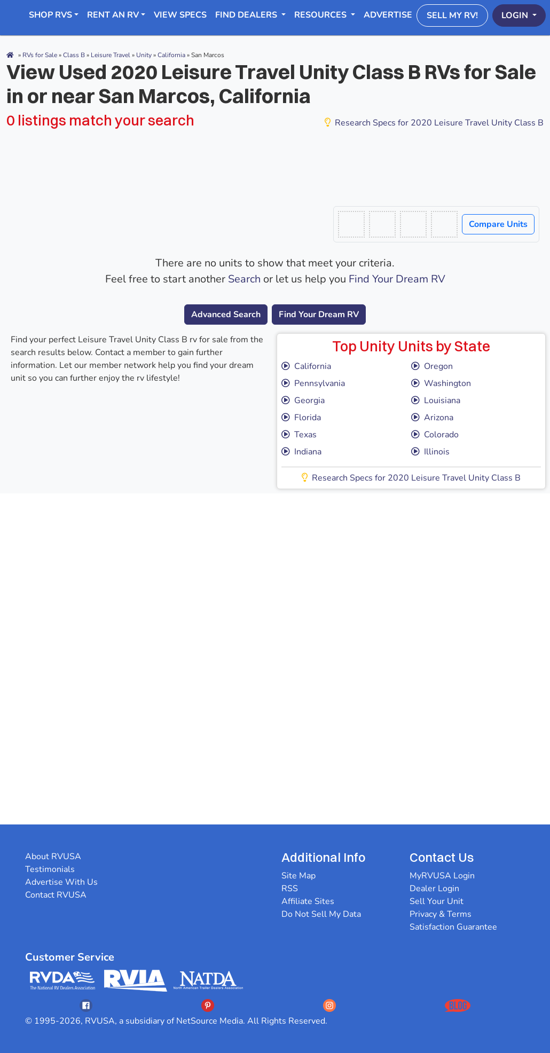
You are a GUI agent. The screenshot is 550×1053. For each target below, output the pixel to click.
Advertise (388, 15)
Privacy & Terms (441, 914)
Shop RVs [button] (50, 15)
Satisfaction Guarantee (453, 927)
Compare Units (498, 224)
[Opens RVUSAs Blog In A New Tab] (457, 1005)
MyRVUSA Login (442, 876)
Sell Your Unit (436, 901)
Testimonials (50, 869)
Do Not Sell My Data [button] (321, 914)
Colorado (435, 435)
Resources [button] (321, 15)
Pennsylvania (313, 383)
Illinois (430, 452)
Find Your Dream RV (397, 279)
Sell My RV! (452, 15)
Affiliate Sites (307, 901)
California (306, 366)
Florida (301, 417)
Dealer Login (434, 888)
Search (244, 279)
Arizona (432, 417)
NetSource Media (209, 1021)
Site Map (298, 876)
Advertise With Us (61, 882)
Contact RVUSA (56, 895)
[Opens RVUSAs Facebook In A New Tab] (86, 1005)
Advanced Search (226, 314)
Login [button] (515, 15)
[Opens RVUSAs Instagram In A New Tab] (329, 1005)
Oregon (432, 366)
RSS (289, 888)
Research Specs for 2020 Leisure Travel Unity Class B (434, 123)
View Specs (180, 15)
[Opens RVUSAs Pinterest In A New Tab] (207, 1005)
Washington (441, 383)
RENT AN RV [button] (113, 15)
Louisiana (435, 400)
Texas (299, 435)
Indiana (301, 452)
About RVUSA (53, 856)
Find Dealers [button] (247, 15)
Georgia (303, 400)
